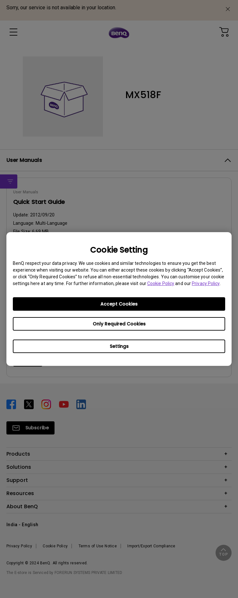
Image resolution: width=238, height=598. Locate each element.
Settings (119, 346)
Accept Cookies (119, 304)
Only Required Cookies (119, 324)
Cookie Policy (160, 283)
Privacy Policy (205, 283)
